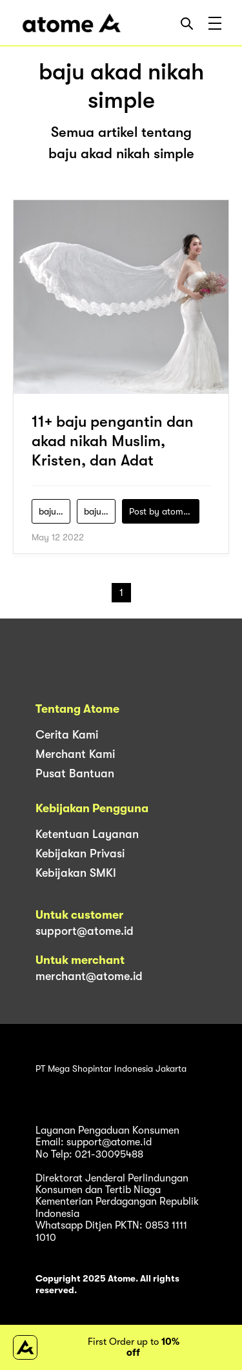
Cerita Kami (66, 734)
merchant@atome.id (89, 976)
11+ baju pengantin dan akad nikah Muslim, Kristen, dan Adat (113, 441)
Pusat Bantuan (74, 773)
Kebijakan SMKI (75, 872)
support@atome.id (84, 931)
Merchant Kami (75, 754)
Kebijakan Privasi (80, 853)
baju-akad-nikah (54, 511)
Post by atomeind (164, 511)
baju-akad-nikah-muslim (100, 511)
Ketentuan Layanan (87, 834)
